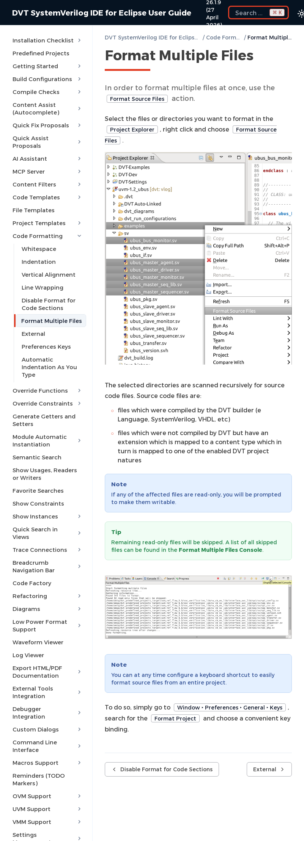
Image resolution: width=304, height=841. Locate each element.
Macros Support (48, 762)
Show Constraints (38, 503)
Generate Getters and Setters (44, 420)
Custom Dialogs (48, 729)
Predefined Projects (41, 53)
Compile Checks (48, 91)
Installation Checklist (48, 40)
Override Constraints (48, 403)
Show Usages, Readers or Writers (45, 474)
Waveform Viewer (38, 642)
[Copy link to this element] (262, 56)
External (33, 333)
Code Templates (48, 197)
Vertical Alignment (49, 274)
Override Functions (48, 390)
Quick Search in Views (48, 533)
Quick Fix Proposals (48, 125)
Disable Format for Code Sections (49, 304)
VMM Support (48, 821)
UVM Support (48, 808)
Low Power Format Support (48, 625)
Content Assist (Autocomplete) (48, 108)
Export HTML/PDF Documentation (48, 671)
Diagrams (48, 608)
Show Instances (48, 516)
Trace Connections (48, 549)
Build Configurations (48, 78)
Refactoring (48, 595)
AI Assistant (48, 158)
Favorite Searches (38, 490)
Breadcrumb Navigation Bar (48, 566)
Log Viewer (28, 655)
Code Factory (32, 582)
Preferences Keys (46, 346)
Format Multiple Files (51, 320)
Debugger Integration (48, 712)
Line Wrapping (42, 287)
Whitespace (39, 248)
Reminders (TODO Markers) (39, 779)
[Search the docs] (258, 12)
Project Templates (48, 222)
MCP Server (48, 171)
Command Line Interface (48, 746)
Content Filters (48, 184)
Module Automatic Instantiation (48, 440)
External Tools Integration (48, 692)
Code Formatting (48, 235)
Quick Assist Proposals (48, 142)
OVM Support (48, 795)
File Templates (34, 210)
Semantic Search (37, 457)
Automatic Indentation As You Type (49, 367)
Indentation (39, 261)
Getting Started (48, 66)
